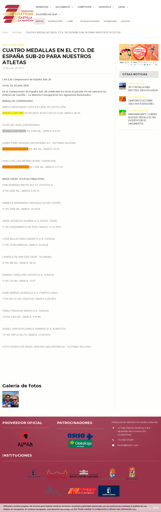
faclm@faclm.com (128, 445)
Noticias (39, 21)
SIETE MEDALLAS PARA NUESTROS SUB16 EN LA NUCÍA (143, 88)
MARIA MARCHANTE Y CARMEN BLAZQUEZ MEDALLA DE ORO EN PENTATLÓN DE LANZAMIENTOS (142, 118)
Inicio (5, 32)
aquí (134, 509)
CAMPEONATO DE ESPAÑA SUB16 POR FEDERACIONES (141, 102)
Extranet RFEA (110, 21)
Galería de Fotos (55, 21)
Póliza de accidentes (89, 21)
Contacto (125, 21)
